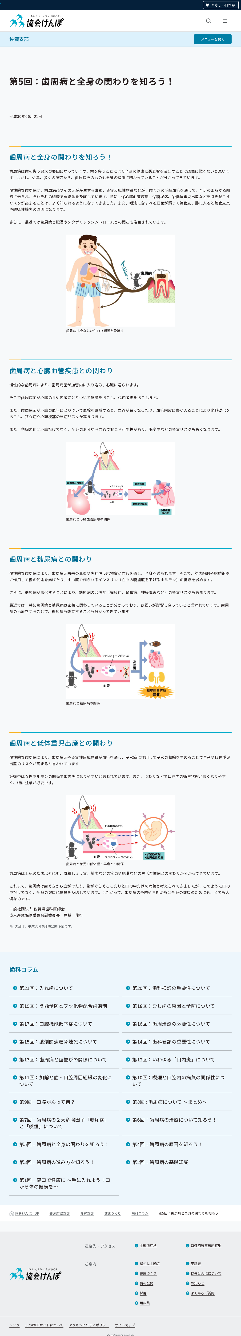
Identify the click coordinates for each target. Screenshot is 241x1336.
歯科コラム (23, 969)
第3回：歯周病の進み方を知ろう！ (57, 1162)
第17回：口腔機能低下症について (55, 1023)
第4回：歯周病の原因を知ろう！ (167, 1144)
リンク (14, 1325)
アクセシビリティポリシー (89, 1325)
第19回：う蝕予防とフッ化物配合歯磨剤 (63, 1005)
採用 (143, 1293)
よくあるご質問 (203, 1293)
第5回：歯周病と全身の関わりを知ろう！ (64, 1144)
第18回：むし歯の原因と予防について (173, 1005)
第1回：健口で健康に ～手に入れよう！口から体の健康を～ (64, 1183)
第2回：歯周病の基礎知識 (160, 1162)
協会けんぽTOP (27, 1213)
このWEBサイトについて (44, 1325)
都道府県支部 (59, 1213)
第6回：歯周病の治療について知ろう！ (174, 1119)
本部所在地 (148, 1245)
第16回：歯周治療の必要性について (171, 1023)
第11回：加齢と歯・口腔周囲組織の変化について (65, 1080)
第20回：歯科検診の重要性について (171, 987)
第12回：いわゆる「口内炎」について (173, 1059)
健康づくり (112, 1213)
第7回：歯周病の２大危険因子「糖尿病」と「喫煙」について (64, 1123)
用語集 (145, 1302)
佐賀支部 (19, 39)
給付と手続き (150, 1263)
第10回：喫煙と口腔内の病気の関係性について (178, 1080)
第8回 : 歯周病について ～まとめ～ (169, 1101)
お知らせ (198, 1283)
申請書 (196, 1263)
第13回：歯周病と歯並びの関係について (63, 1059)
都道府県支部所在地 (206, 1245)
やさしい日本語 (223, 5)
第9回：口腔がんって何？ (47, 1101)
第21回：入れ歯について (46, 987)
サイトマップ (125, 1325)
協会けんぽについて (206, 1273)
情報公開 (146, 1283)
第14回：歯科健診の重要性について (171, 1041)
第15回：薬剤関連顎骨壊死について (58, 1041)
